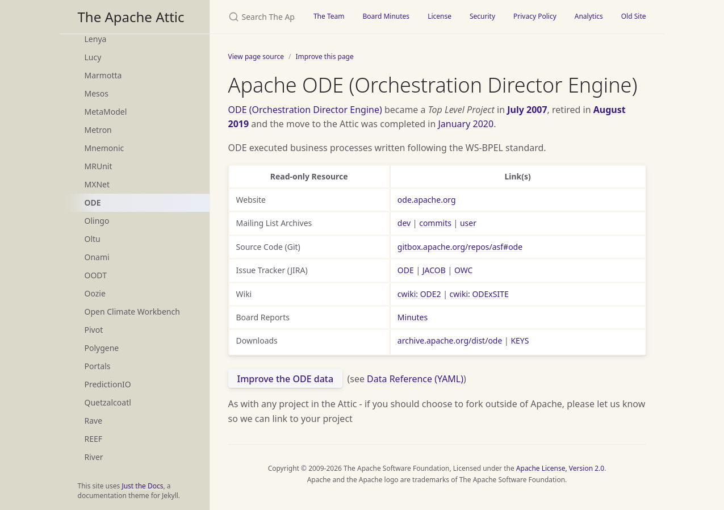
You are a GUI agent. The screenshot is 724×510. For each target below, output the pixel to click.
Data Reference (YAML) (415, 379)
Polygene (102, 347)
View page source (256, 56)
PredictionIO (108, 384)
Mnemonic (104, 148)
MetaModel (106, 111)
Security (482, 16)
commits (435, 223)
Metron (98, 129)
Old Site (633, 16)
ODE (93, 202)
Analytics (589, 16)
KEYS (519, 340)
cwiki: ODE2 (419, 294)
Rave (94, 420)
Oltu (93, 238)
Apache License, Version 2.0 (560, 468)
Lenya (96, 39)
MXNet (97, 184)
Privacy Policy (534, 16)
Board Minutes (385, 16)
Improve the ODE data (285, 379)
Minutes (412, 317)
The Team (329, 16)
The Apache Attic (131, 16)
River (94, 457)
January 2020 (466, 124)
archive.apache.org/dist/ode (450, 340)
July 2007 (527, 109)
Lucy (93, 57)
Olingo (97, 220)
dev (404, 223)
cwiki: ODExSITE (479, 294)
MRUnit (98, 166)
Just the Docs (142, 486)
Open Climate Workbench (132, 311)
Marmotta (103, 75)
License (439, 16)
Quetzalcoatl (108, 402)
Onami (97, 257)
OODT (96, 275)
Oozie (95, 293)
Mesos (96, 93)
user (468, 223)
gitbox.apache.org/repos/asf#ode (459, 246)
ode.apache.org (426, 199)
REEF (94, 438)
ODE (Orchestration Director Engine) (305, 109)
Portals (98, 366)
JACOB (434, 270)
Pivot (94, 329)
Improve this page (324, 56)
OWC (463, 270)
